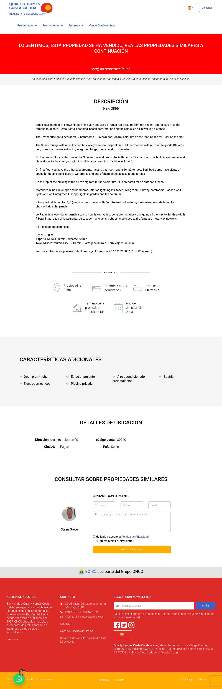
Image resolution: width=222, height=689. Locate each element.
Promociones (50, 25)
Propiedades (25, 25)
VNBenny (201, 679)
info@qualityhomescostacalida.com (84, 616)
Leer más (12, 639)
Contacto (66, 623)
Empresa (74, 25)
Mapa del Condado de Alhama (77, 630)
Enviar (205, 605)
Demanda (207, 7)
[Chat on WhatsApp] (19, 679)
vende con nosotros (102, 25)
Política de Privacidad (135, 536)
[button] (190, 8)
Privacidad (103, 679)
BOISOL (92, 571)
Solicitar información (132, 549)
